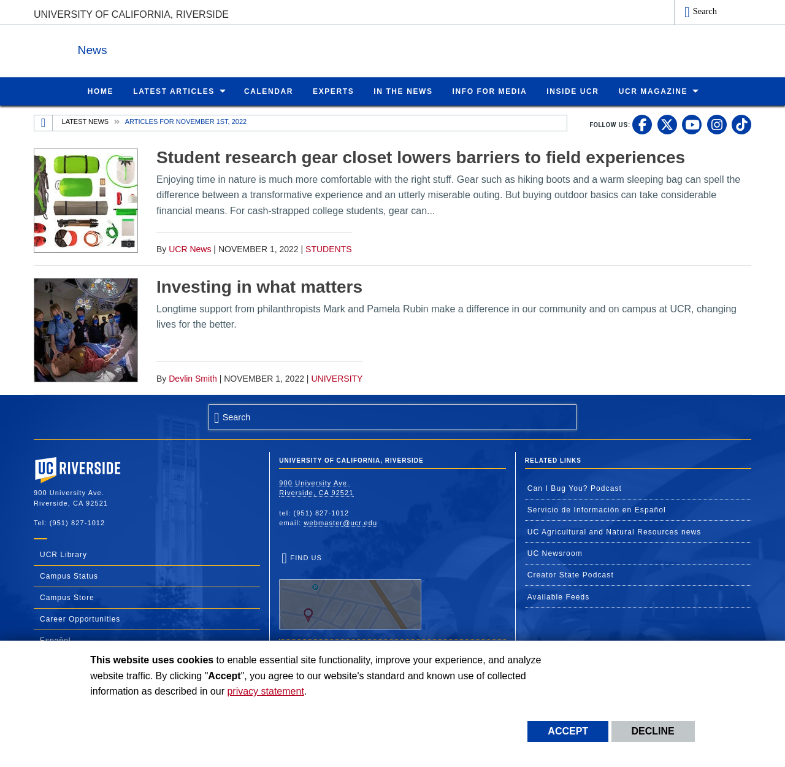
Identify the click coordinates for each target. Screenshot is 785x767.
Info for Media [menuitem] (490, 91)
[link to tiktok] (741, 124)
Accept (568, 731)
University (336, 378)
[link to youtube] (692, 124)
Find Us (350, 591)
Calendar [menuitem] (268, 91)
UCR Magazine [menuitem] (653, 91)
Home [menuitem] (100, 91)
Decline (653, 731)
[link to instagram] (717, 124)
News (168, 48)
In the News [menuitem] (402, 91)
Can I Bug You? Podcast (574, 488)
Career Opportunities (80, 618)
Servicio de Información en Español (596, 509)
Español (55, 640)
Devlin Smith (193, 378)
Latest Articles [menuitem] (174, 91)
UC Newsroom (555, 553)
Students (328, 248)
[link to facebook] (642, 124)
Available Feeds (558, 596)
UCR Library (63, 554)
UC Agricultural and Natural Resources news (614, 531)
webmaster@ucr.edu (340, 522)
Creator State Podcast (570, 574)
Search (705, 11)
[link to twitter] (667, 124)
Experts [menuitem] (333, 91)
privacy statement (265, 691)
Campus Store (67, 597)
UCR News (190, 248)
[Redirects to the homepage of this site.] (43, 123)
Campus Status (69, 575)
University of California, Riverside (131, 14)
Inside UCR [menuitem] (572, 91)
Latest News (85, 121)
